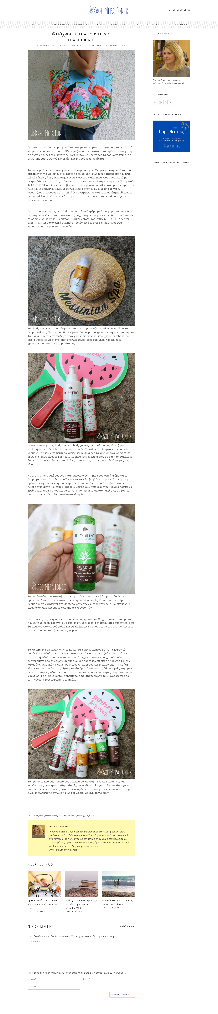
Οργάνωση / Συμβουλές (106, 46)
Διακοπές (62, 816)
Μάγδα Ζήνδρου (47, 46)
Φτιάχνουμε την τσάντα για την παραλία (81, 36)
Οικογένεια (98, 24)
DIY (138, 24)
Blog (167, 24)
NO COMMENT (41, 926)
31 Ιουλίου (62, 46)
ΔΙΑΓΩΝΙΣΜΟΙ (181, 24)
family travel (39, 816)
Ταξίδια (113, 24)
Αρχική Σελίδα (37, 24)
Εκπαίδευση (81, 24)
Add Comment (127, 926)
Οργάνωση (90, 46)
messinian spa (51, 816)
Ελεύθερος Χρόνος (60, 24)
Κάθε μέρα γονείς (75, 912)
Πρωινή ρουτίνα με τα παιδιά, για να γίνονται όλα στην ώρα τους (43, 904)
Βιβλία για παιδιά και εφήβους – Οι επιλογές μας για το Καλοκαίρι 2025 (81, 904)
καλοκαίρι (72, 816)
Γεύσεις (127, 24)
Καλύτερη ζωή (153, 24)
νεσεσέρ (80, 816)
